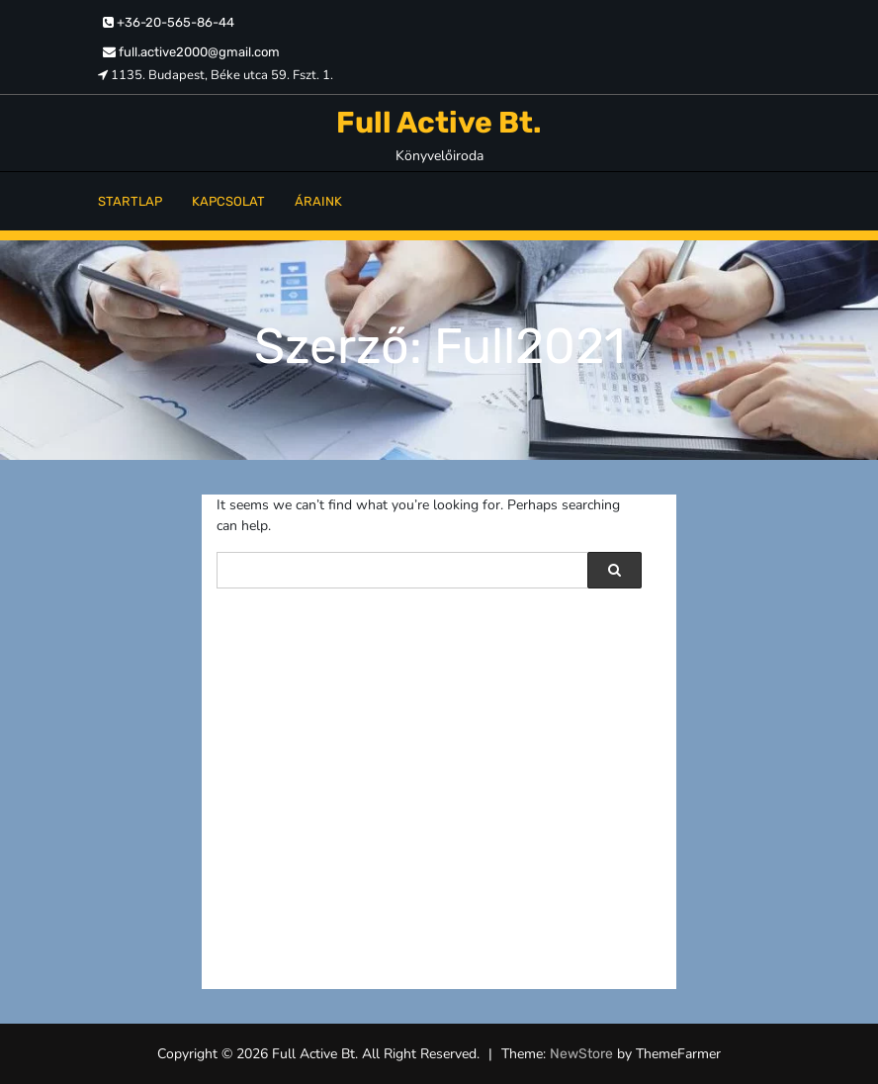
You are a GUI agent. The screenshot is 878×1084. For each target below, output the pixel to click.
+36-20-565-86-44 (168, 22)
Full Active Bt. (439, 122)
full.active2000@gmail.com (191, 52)
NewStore (581, 1053)
